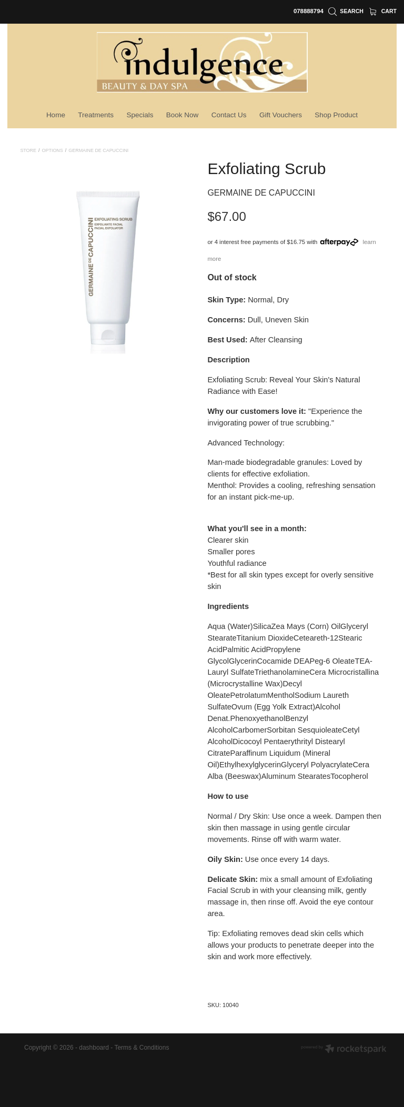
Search (345, 11)
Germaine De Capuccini (98, 150)
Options (52, 150)
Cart (383, 11)
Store (28, 150)
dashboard (94, 1047)
